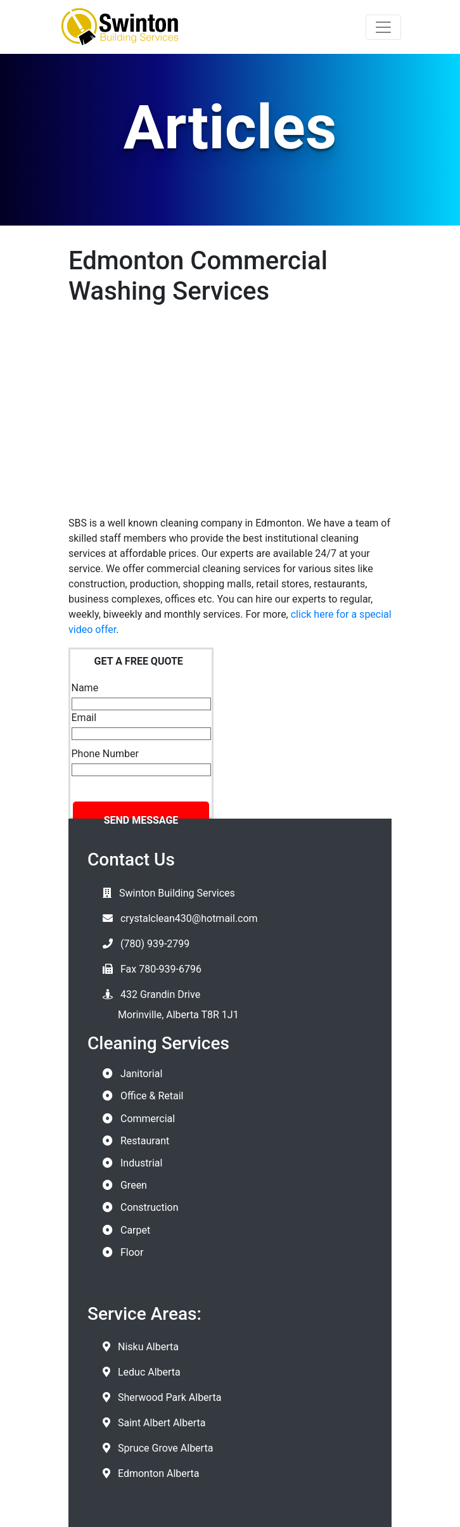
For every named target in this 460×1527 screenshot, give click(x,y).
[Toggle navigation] (383, 27)
